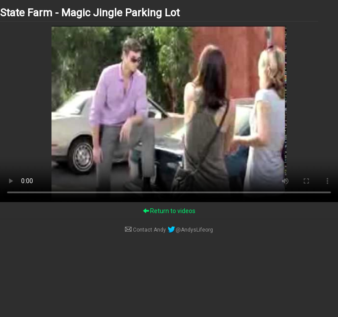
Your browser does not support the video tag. (169, 114)
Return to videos (169, 210)
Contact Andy (146, 230)
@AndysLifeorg (190, 230)
